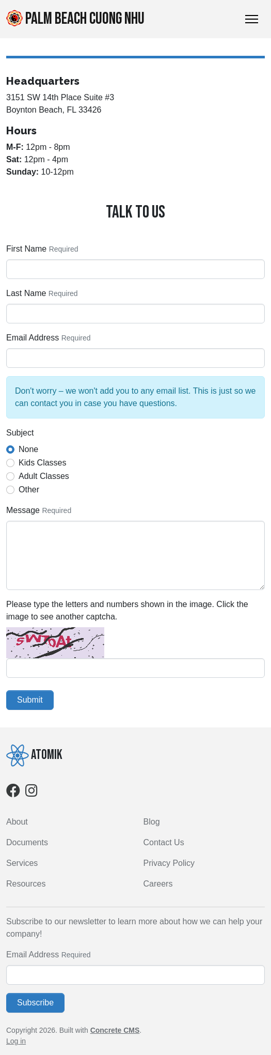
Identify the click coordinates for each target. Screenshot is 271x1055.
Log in (16, 1041)
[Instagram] (31, 792)
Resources (25, 883)
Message (23, 510)
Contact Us (164, 842)
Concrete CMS (115, 1030)
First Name (26, 248)
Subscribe (35, 1002)
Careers (158, 883)
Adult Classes (44, 476)
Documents (27, 842)
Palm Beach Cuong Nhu (75, 19)
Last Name (26, 293)
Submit (30, 699)
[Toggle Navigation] (251, 19)
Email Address (32, 337)
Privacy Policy (169, 863)
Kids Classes (42, 462)
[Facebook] (13, 792)
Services (22, 863)
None (28, 449)
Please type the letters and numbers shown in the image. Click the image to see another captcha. (127, 610)
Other (29, 489)
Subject (20, 432)
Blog (152, 821)
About (17, 821)
